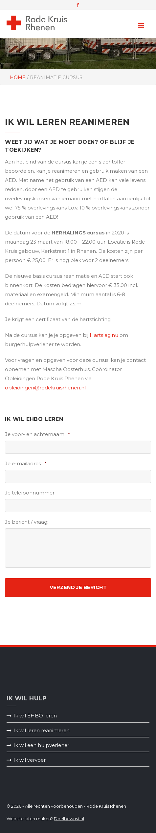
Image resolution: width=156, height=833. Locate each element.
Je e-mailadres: (26, 463)
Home (18, 77)
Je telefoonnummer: (30, 493)
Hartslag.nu (104, 335)
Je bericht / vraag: (26, 522)
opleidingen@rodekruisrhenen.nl (45, 387)
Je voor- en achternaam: (37, 434)
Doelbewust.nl (69, 818)
